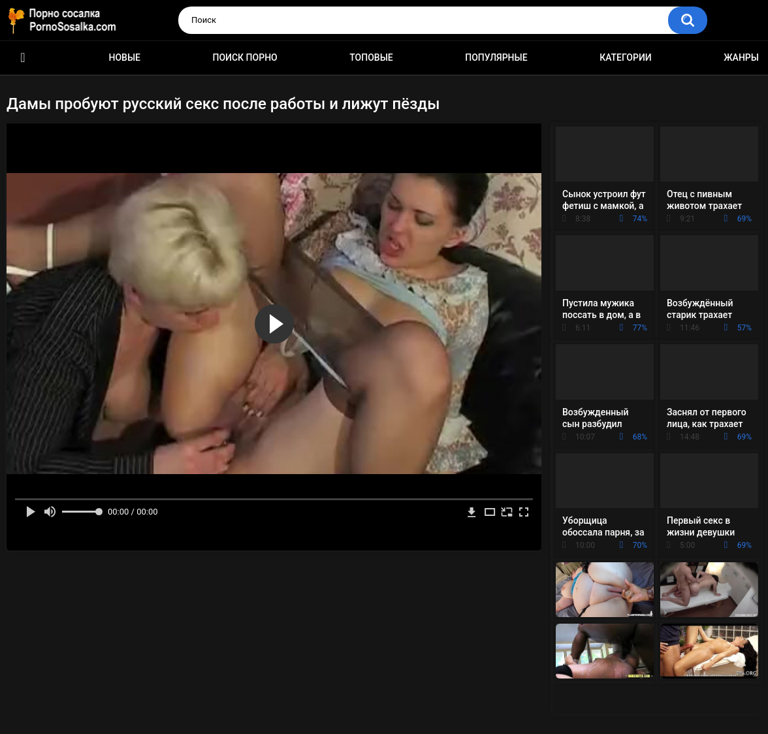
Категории (626, 57)
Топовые (370, 57)
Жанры (741, 57)
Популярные (496, 57)
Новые (124, 57)
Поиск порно (245, 57)
